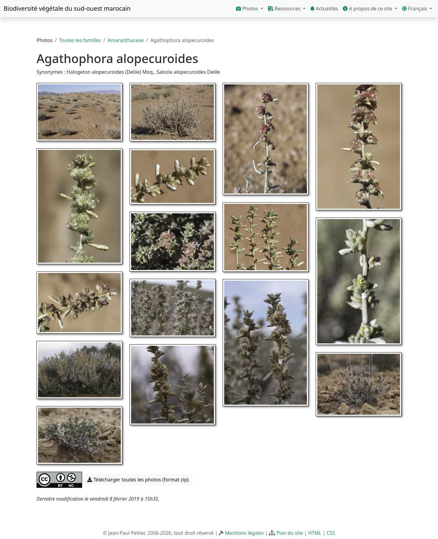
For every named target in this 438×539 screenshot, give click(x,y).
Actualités (324, 8)
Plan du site (289, 533)
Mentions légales (244, 533)
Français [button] (415, 8)
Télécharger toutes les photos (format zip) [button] (138, 479)
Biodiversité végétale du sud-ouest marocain (67, 8)
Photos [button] (247, 8)
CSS (331, 533)
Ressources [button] (285, 8)
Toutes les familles (80, 40)
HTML (315, 533)
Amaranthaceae (126, 40)
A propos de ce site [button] (368, 8)
